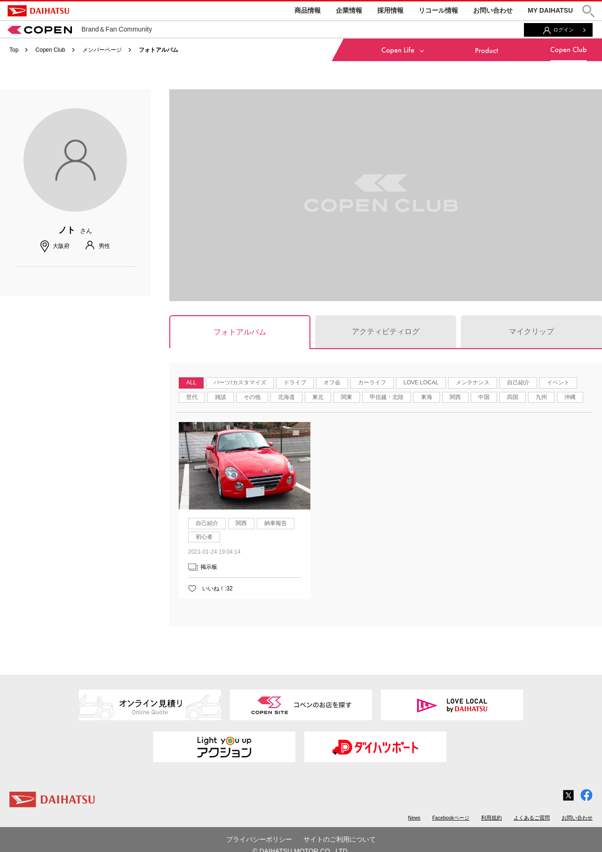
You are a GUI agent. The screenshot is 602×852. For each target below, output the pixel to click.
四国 (512, 397)
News (414, 817)
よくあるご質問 (532, 817)
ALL (191, 382)
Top (13, 50)
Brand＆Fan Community (80, 29)
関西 (455, 397)
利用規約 (491, 817)
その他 (252, 397)
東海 (426, 397)
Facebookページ (450, 817)
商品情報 (307, 10)
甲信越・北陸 (387, 397)
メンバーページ (102, 50)
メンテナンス (473, 382)
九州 (541, 397)
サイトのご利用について (339, 839)
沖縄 (570, 397)
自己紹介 (518, 382)
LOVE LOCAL (421, 382)
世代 (192, 397)
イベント (558, 382)
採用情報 (390, 10)
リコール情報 (438, 10)
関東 (346, 397)
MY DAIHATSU (550, 10)
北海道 (286, 397)
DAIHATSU (38, 10)
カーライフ (372, 382)
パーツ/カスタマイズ (240, 382)
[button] (588, 11)
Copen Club (50, 50)
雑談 (220, 397)
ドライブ (295, 382)
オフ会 (332, 382)
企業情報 (349, 10)
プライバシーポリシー (259, 839)
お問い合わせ (493, 10)
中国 (484, 397)
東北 (318, 397)
